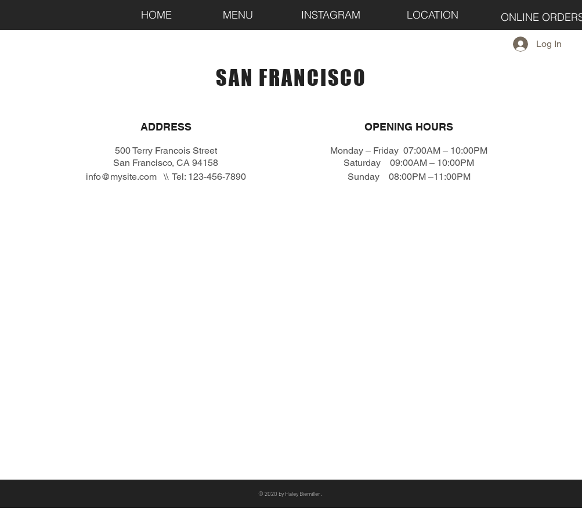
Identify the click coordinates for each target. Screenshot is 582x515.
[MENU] (237, 15)
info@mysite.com (121, 176)
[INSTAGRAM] (330, 15)
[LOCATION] (432, 15)
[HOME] (156, 15)
